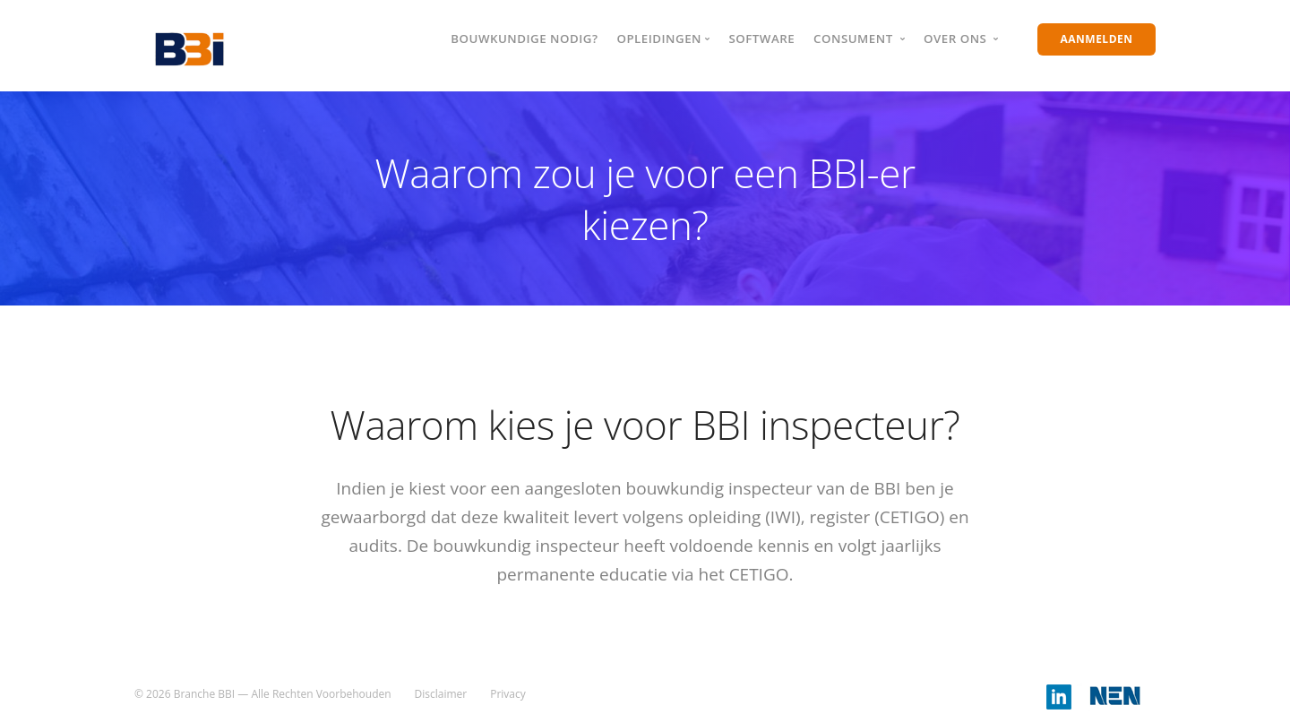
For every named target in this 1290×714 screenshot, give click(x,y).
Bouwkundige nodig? (524, 38)
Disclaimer (441, 693)
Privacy (508, 693)
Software (761, 38)
